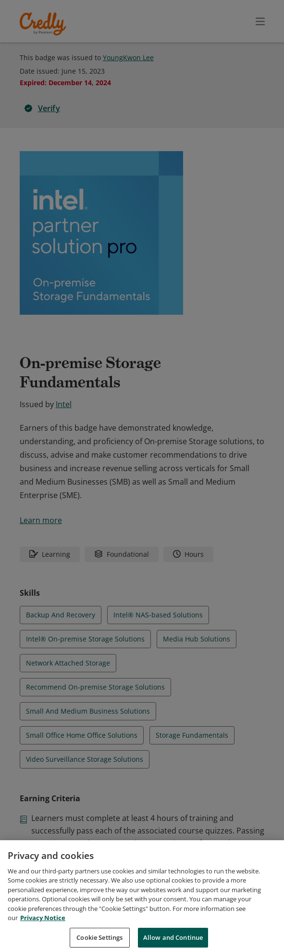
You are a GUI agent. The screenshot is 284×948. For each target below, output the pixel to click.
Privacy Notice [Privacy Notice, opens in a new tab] (42, 928)
